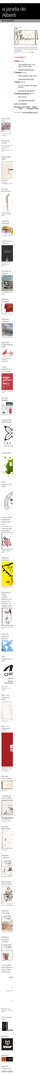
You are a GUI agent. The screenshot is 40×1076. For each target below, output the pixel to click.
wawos (19, 72)
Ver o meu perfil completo (6, 134)
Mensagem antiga (33, 108)
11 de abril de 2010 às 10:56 (26, 100)
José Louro (7, 131)
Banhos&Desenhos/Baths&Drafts (7, 146)
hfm (17, 61)
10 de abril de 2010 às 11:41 (26, 91)
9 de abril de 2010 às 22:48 (26, 79)
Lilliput (3, 148)
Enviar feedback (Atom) (30, 112)
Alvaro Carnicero (22, 93)
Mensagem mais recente (22, 107)
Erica (18, 82)
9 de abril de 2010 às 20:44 (26, 70)
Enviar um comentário (20, 104)
